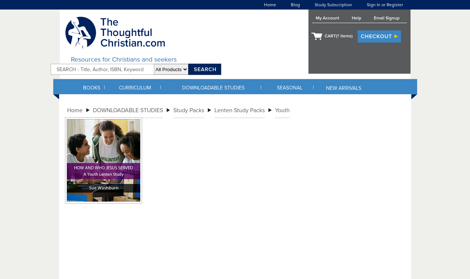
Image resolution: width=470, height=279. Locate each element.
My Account (327, 18)
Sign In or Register (385, 4)
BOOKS (91, 88)
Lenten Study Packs (239, 110)
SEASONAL (290, 88)
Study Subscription (333, 4)
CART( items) (338, 35)
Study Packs (188, 110)
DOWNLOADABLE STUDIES (213, 88)
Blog (295, 4)
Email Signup (387, 18)
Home (270, 4)
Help (356, 18)
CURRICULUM (135, 88)
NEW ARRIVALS (343, 88)
